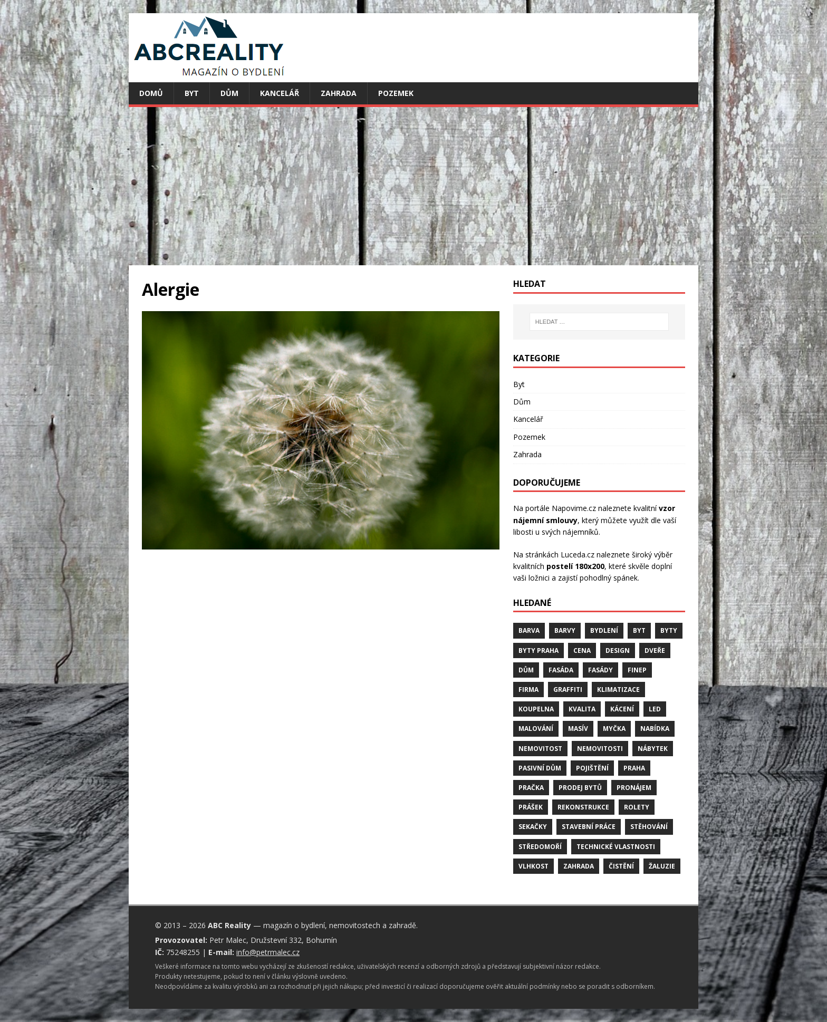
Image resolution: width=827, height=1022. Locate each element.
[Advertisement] (413, 186)
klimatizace (618, 689)
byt (639, 630)
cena (582, 650)
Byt (192, 93)
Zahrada (339, 93)
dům (526, 670)
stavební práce (589, 826)
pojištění (592, 768)
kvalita (582, 709)
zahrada (578, 866)
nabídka (654, 728)
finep (637, 670)
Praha (634, 768)
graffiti (567, 689)
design (617, 650)
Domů (151, 93)
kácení (622, 709)
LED (655, 709)
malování (535, 728)
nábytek (653, 748)
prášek (530, 807)
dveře (655, 650)
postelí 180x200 (575, 566)
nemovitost (540, 748)
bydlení (604, 630)
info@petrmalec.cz (268, 952)
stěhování (649, 826)
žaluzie (662, 866)
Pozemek (396, 93)
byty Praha (538, 650)
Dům (229, 93)
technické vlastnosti (615, 846)
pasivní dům (539, 768)
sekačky (532, 826)
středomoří (540, 846)
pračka (531, 787)
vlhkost (533, 866)
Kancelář (279, 93)
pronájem (634, 787)
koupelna (536, 709)
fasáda (561, 670)
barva (529, 630)
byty (668, 630)
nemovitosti (600, 748)
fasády (600, 670)
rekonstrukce (583, 807)
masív (578, 728)
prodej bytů (580, 787)
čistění (621, 866)
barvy (564, 630)
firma (528, 689)
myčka (614, 728)
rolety (636, 807)
